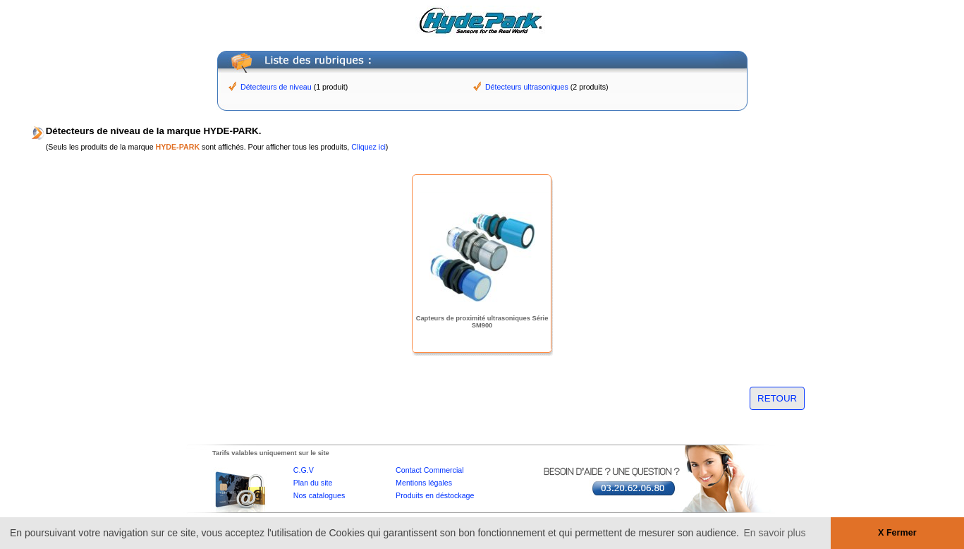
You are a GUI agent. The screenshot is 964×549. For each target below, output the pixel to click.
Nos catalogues (319, 495)
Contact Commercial (430, 470)
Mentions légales (424, 482)
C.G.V (303, 470)
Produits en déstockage (435, 495)
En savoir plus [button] (775, 532)
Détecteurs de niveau (276, 87)
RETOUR (777, 398)
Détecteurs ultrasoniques (526, 87)
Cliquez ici (368, 147)
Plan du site (313, 482)
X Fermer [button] (897, 533)
